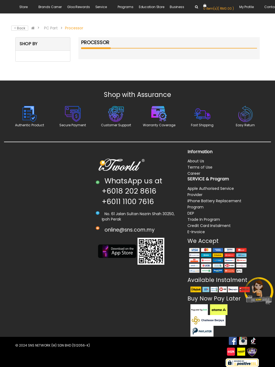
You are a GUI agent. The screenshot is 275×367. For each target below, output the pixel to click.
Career (193, 173)
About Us (195, 161)
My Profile (246, 7)
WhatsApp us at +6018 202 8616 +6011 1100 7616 (132, 191)
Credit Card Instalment (209, 225)
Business (177, 7)
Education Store (151, 7)
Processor (74, 28)
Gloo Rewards (78, 7)
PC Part (51, 28)
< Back (19, 28)
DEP (190, 213)
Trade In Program (203, 219)
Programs (125, 7)
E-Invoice (196, 232)
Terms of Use (199, 167)
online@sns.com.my (129, 229)
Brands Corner (50, 7)
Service (101, 7)
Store (23, 7)
